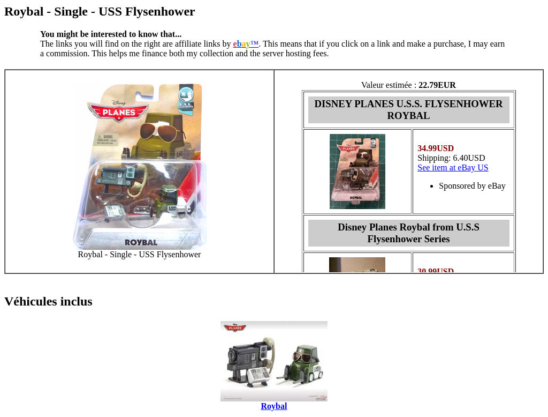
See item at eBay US (452, 167)
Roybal (274, 406)
